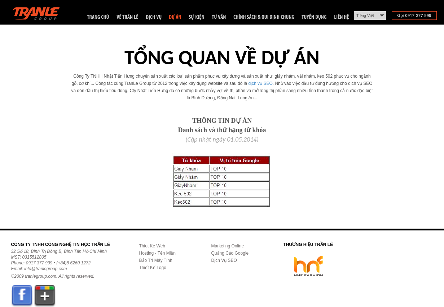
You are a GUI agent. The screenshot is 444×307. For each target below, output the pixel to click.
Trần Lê (39, 15)
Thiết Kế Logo (152, 267)
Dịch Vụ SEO (224, 260)
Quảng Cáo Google (230, 253)
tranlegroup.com (40, 276)
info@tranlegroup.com (45, 268)
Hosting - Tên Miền (157, 253)
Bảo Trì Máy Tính (155, 260)
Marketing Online (227, 245)
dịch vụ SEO (260, 83)
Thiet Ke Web (152, 245)
